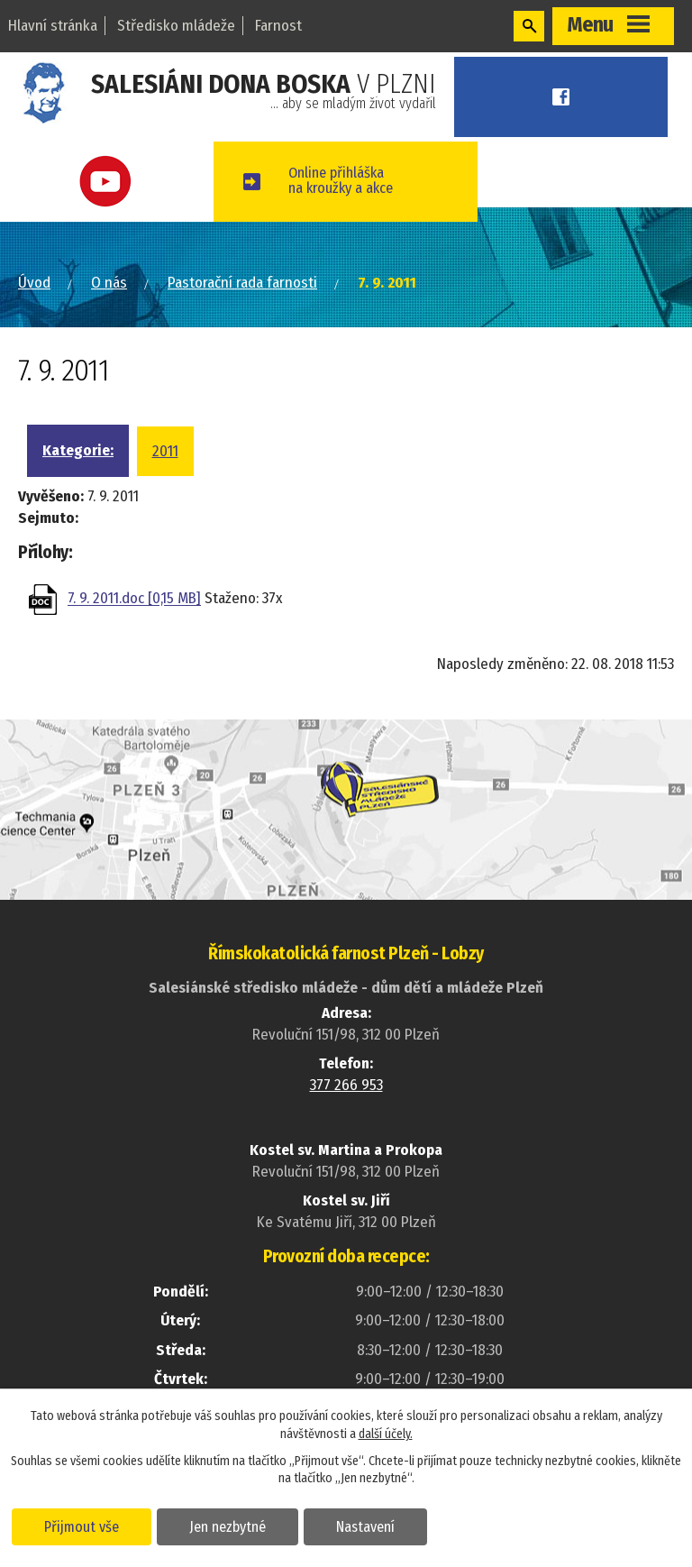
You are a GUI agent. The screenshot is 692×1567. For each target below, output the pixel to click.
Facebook (571, 97)
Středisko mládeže (176, 25)
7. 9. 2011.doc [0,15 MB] (134, 599)
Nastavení (372, 1526)
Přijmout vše (83, 1526)
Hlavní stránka (52, 25)
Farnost (278, 25)
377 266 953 (346, 1085)
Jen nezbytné (232, 1526)
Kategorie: (78, 450)
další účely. (386, 1433)
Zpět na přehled (123, 671)
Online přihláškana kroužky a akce (362, 181)
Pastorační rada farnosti (242, 282)
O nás (109, 282)
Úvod (34, 282)
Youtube (115, 182)
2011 (165, 451)
